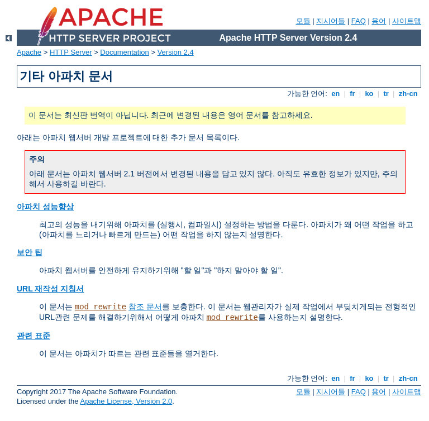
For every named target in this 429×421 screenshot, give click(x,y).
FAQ (358, 21)
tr (386, 93)
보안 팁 (29, 252)
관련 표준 (33, 335)
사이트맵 (406, 21)
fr (353, 93)
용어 (378, 21)
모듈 (303, 21)
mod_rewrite (100, 307)
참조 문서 (145, 306)
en (336, 93)
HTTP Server (71, 52)
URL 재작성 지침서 (50, 288)
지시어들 (330, 21)
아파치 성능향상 (45, 206)
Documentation (124, 52)
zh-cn (408, 93)
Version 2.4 (176, 52)
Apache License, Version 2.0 (126, 401)
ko (369, 93)
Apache (29, 52)
